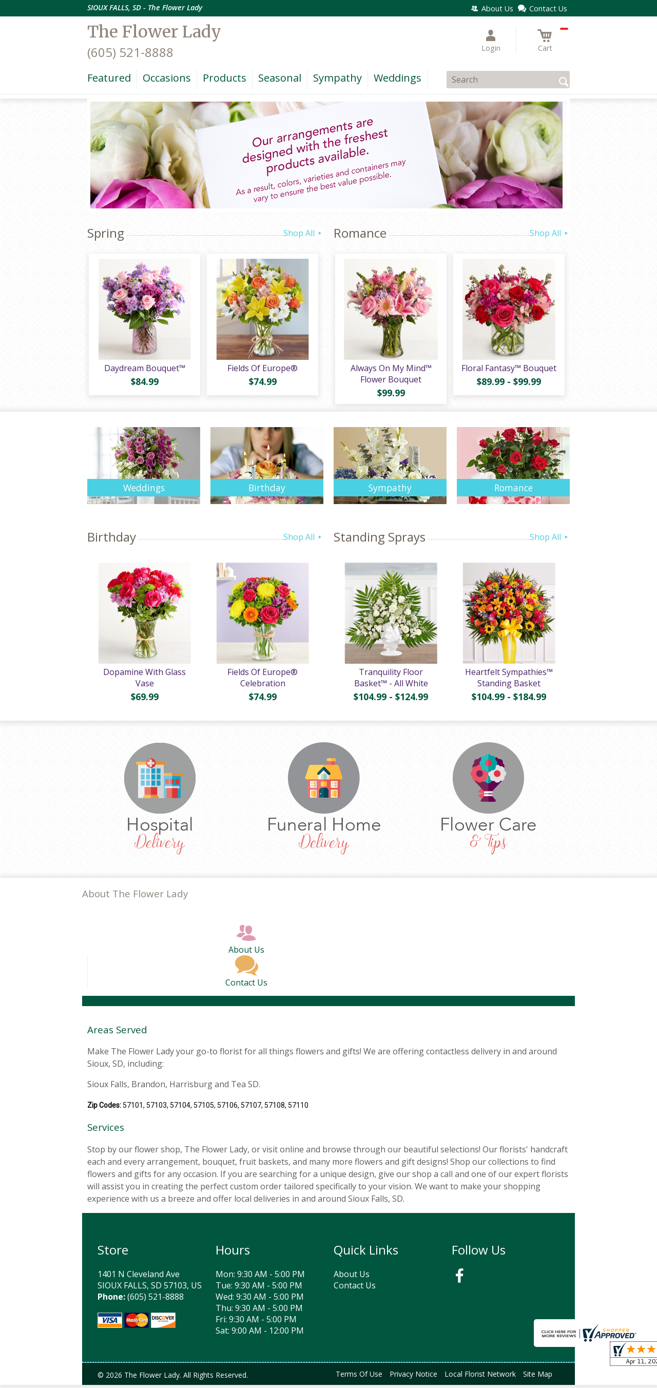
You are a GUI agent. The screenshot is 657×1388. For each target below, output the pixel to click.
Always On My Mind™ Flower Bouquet (390, 375)
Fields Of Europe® (262, 369)
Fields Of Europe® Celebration (262, 680)
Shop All (303, 233)
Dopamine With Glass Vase (144, 680)
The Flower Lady (154, 32)
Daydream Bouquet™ (143, 369)
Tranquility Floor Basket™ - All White (390, 680)
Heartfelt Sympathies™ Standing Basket (508, 680)
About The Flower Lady (135, 897)
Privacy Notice (413, 1377)
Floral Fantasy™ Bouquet (508, 369)
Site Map (537, 1377)
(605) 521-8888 (130, 52)
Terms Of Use (359, 1377)
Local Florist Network (480, 1377)
